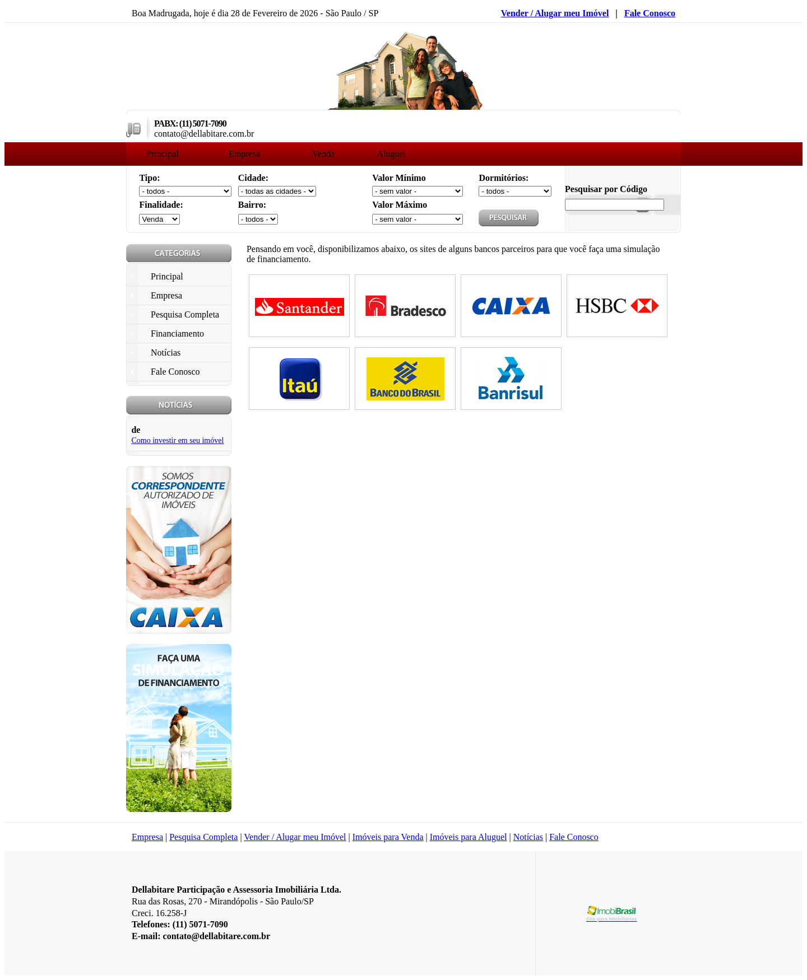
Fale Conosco (649, 13)
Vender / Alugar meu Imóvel (555, 13)
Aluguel (391, 153)
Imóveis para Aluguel (468, 837)
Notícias (528, 837)
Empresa (244, 153)
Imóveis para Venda (388, 837)
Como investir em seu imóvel (177, 440)
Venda (323, 153)
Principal (162, 153)
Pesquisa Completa (203, 837)
